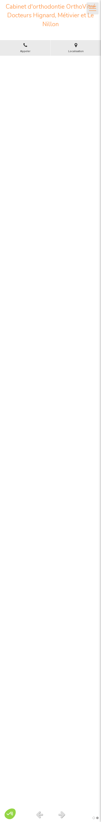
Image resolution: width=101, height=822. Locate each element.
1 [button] (94, 818)
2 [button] (97, 818)
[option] (50, 432)
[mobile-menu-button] (93, 8)
